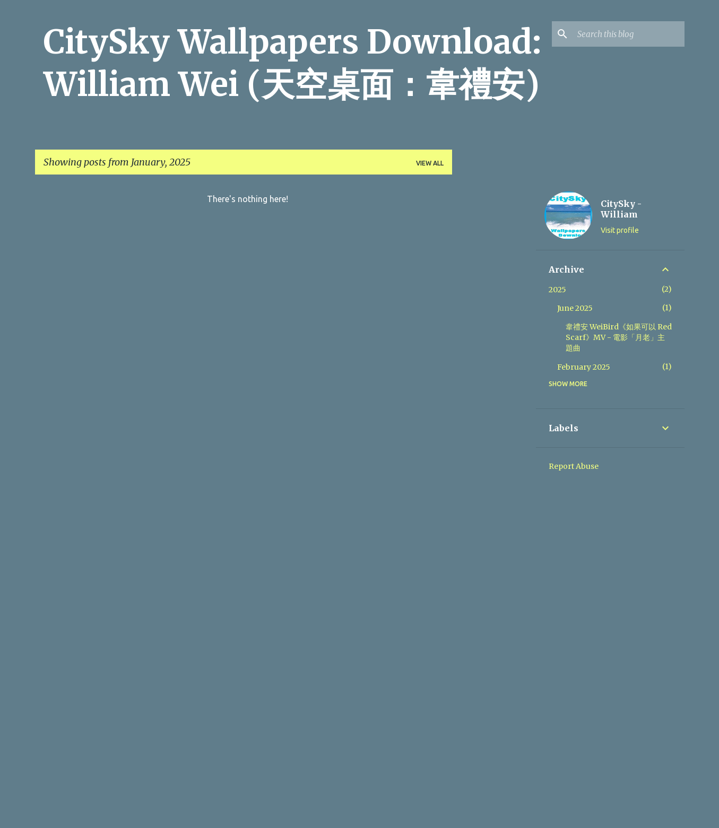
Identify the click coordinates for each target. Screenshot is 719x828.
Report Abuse (574, 466)
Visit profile (620, 230)
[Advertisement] (494, 342)
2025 (557, 289)
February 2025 (583, 367)
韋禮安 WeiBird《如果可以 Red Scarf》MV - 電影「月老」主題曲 (619, 337)
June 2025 (575, 308)
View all (430, 163)
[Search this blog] (629, 34)
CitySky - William (621, 209)
